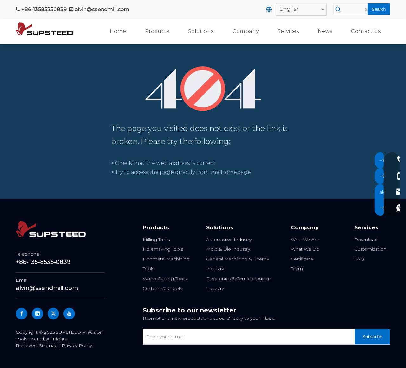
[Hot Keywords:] (379, 9)
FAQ (359, 259)
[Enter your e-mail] (247, 336)
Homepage (236, 172)
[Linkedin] (37, 313)
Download (365, 239)
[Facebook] (21, 313)
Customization (370, 249)
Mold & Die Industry (228, 249)
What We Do (305, 249)
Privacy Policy (77, 345)
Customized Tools (162, 288)
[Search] (355, 9)
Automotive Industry (229, 239)
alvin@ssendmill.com (102, 9)
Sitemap (48, 345)
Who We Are (305, 239)
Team (297, 269)
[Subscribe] (372, 337)
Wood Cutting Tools (165, 278)
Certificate (302, 259)
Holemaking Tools (163, 249)
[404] (203, 88)
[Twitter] (53, 313)
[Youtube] (69, 313)
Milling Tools (156, 239)
